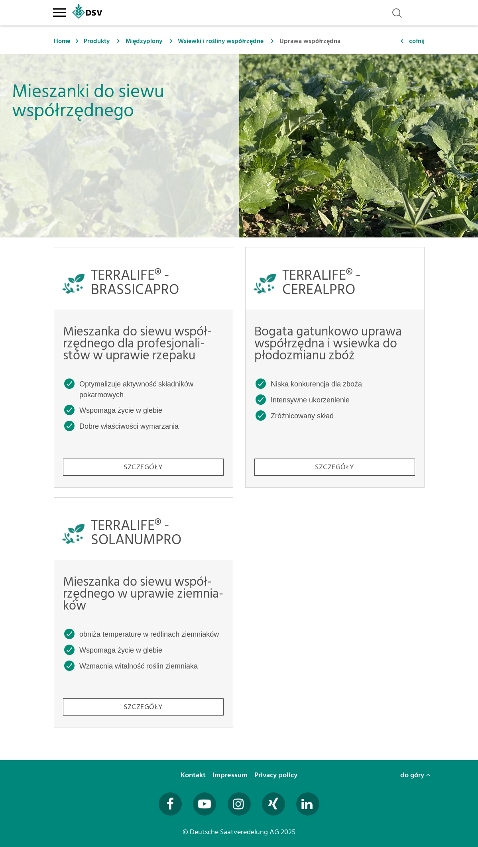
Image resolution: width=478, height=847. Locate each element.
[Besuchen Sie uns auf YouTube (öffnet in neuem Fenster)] (204, 804)
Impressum (230, 775)
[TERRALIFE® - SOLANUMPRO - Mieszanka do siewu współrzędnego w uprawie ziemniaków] (143, 612)
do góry (415, 775)
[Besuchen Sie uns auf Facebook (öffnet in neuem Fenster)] (170, 804)
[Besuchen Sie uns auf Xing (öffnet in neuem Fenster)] (273, 804)
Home (62, 41)
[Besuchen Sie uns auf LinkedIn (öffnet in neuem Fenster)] (307, 804)
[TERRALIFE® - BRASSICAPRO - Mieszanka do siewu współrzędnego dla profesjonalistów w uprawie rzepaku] (143, 367)
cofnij (417, 41)
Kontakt (194, 775)
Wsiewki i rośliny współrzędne (221, 41)
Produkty (97, 41)
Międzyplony (144, 41)
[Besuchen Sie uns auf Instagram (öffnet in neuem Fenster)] (239, 804)
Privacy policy (276, 775)
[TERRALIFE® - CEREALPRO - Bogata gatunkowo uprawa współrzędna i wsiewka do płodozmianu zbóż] (335, 367)
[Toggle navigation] (59, 11)
